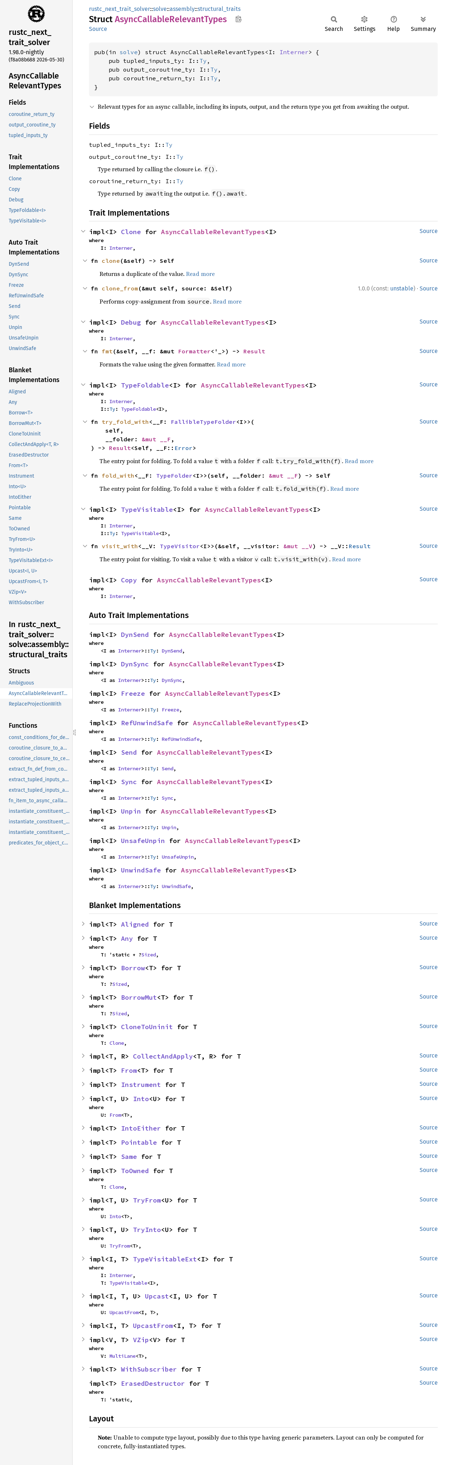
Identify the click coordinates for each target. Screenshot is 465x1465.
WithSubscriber (149, 1369)
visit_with (120, 546)
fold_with (118, 475)
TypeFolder (174, 475)
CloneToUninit (147, 1027)
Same (129, 1156)
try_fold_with (125, 421)
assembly (182, 8)
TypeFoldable (145, 385)
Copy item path (238, 19)
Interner (293, 52)
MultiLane (122, 1356)
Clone (131, 232)
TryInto (147, 1229)
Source (98, 28)
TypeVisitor (180, 546)
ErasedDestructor (153, 1383)
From (129, 1070)
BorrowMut (139, 997)
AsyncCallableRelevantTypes (213, 232)
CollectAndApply (163, 1056)
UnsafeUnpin (143, 840)
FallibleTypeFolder (203, 421)
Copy (129, 580)
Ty (203, 60)
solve (160, 8)
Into (141, 1099)
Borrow (133, 968)
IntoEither (141, 1128)
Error (183, 447)
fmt (107, 351)
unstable (401, 288)
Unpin (131, 811)
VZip (141, 1340)
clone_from (120, 288)
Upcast (157, 1296)
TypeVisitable (147, 509)
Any (127, 938)
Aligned (135, 924)
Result (254, 351)
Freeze (133, 693)
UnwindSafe (141, 870)
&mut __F (156, 439)
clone (111, 260)
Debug (131, 322)
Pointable (139, 1142)
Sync (129, 782)
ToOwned (135, 1171)
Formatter (194, 351)
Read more (200, 274)
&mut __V (297, 546)
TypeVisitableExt (165, 1259)
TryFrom (147, 1200)
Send (129, 752)
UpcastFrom (123, 1312)
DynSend (135, 634)
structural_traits (219, 8)
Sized (148, 954)
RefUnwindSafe (147, 723)
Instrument (141, 1084)
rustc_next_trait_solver (119, 8)
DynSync (135, 664)
